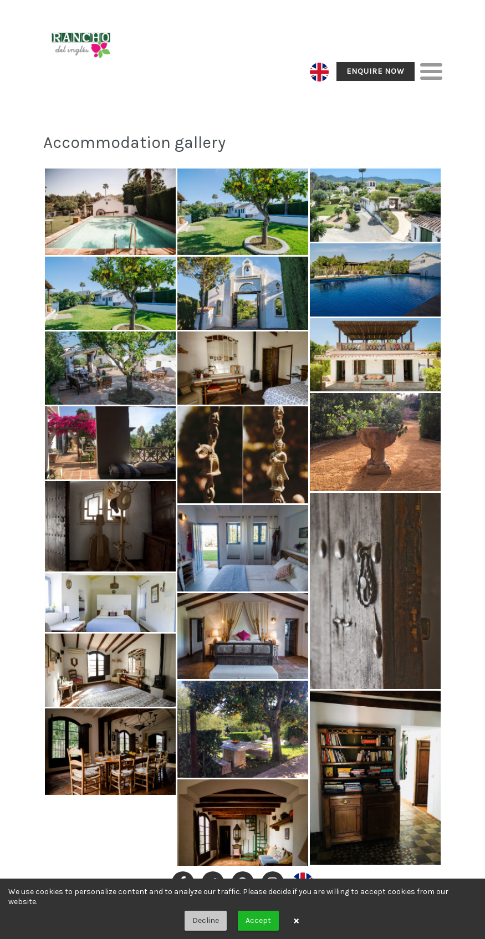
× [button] (296, 920)
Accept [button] (258, 920)
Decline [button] (205, 920)
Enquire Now (375, 71)
